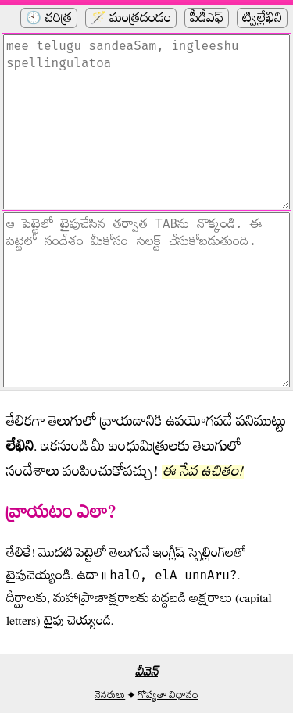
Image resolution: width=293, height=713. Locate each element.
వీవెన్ (146, 672)
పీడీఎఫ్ (206, 18)
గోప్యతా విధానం (168, 695)
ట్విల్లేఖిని (262, 18)
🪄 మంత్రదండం (131, 18)
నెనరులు (110, 695)
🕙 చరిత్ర (49, 18)
